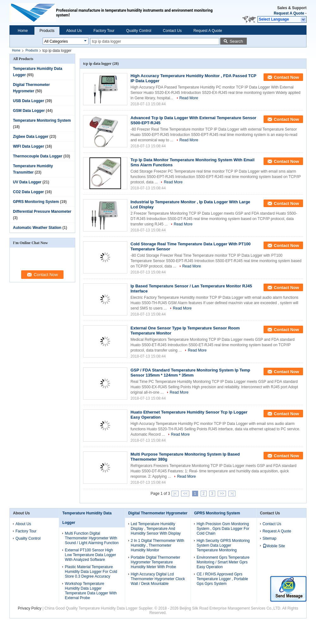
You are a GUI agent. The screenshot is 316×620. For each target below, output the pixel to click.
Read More (188, 98)
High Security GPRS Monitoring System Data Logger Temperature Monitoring (223, 545)
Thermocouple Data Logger (37, 156)
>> (222, 493)
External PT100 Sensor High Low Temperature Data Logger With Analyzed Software (90, 555)
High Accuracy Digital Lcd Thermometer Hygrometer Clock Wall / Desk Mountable (158, 579)
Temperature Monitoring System (42, 120)
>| (232, 493)
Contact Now (286, 77)
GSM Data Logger (29, 110)
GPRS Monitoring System (36, 202)
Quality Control (138, 30)
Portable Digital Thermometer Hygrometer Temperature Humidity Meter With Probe (155, 562)
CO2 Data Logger (28, 192)
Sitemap (269, 538)
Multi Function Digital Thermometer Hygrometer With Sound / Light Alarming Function (91, 538)
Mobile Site (274, 546)
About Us (74, 30)
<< (185, 493)
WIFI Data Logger (28, 146)
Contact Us (172, 30)
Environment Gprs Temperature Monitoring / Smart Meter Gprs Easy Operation (223, 562)
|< (175, 493)
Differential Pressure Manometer (42, 211)
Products (47, 30)
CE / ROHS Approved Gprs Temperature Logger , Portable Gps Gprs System (222, 579)
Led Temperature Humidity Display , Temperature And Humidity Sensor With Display (156, 529)
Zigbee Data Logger (30, 136)
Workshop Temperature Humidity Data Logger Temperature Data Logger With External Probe (91, 590)
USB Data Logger (28, 101)
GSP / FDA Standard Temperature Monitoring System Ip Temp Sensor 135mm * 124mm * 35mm (190, 373)
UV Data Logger (27, 182)
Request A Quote (289, 13)
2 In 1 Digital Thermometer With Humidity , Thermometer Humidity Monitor (157, 545)
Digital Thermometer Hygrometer (157, 513)
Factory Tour (104, 30)
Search (236, 41)
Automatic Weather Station (37, 227)
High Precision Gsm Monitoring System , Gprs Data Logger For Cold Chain (223, 529)
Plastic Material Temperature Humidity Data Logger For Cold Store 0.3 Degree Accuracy (91, 572)
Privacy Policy (29, 608)
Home (23, 30)
